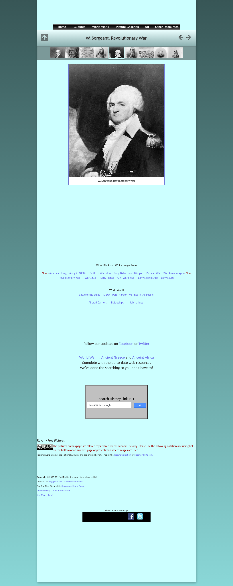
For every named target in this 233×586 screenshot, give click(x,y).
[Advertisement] (116, 15)
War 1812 (90, 277)
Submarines (136, 302)
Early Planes (107, 277)
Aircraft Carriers (98, 302)
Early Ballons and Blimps (128, 273)
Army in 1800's (77, 273)
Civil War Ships (125, 277)
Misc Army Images (173, 273)
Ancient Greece (113, 357)
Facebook (126, 343)
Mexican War (153, 273)
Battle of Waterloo (100, 273)
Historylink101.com (143, 454)
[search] (109, 405)
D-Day (106, 294)
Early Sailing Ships (148, 277)
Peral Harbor (119, 294)
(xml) (50, 495)
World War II (88, 357)
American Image (58, 273)
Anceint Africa (143, 357)
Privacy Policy (43, 490)
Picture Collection (122, 454)
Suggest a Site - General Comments (66, 481)
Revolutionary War (69, 277)
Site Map (41, 495)
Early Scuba (167, 277)
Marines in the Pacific (141, 294)
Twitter (144, 343)
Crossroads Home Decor (73, 486)
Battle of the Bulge (89, 294)
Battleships (117, 302)
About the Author (61, 490)
